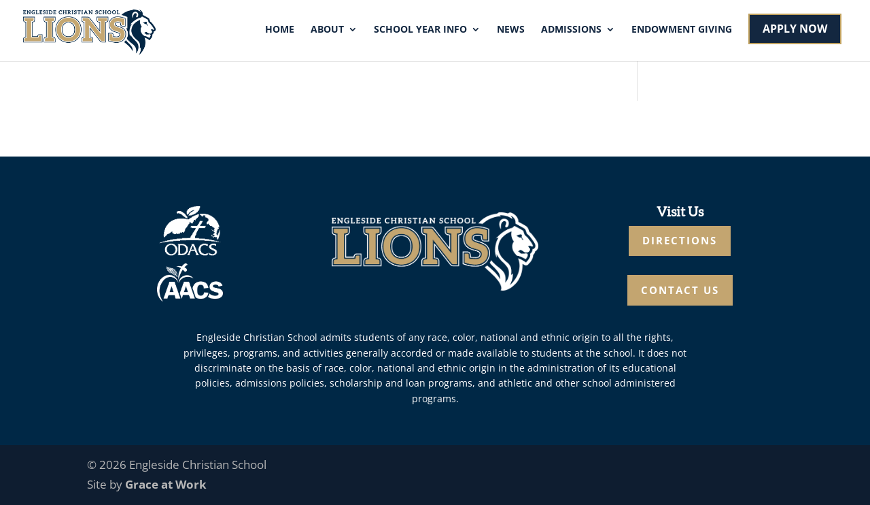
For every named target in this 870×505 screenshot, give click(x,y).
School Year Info (420, 30)
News (511, 30)
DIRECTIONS (679, 240)
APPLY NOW (795, 28)
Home (279, 30)
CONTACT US (680, 290)
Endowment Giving (681, 30)
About (327, 30)
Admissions (571, 30)
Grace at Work (166, 484)
